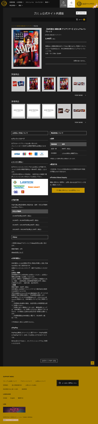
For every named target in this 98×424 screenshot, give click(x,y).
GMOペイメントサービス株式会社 (27, 293)
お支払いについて (41, 380)
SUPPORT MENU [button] (8, 376)
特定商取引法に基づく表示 (10, 388)
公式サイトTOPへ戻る (49, 361)
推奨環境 (24, 388)
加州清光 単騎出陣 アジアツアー (53, 35)
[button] (20, 2)
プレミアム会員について (10, 380)
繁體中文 (21, 397)
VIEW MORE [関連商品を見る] (79, 95)
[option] (26, 48)
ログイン (71, 4)
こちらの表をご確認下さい (70, 153)
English (13, 397)
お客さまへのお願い (31, 384)
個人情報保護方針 (17, 384)
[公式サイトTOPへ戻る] (91, 363)
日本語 (5, 397)
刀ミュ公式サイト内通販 (63, 3)
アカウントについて (26, 380)
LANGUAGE (81, 13)
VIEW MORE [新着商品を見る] (79, 122)
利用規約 (5, 384)
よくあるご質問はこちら (68, 383)
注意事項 (29, 297)
